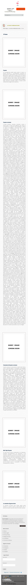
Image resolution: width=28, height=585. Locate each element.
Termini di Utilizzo (8, 540)
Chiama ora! (10, 10)
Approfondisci (22, 525)
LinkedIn (6, 551)
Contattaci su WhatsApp (10, 11)
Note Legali (6, 533)
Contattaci (6, 538)
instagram (19, 9)
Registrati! (6, 572)
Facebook (6, 546)
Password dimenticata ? (15, 572)
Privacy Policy (7, 534)
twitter (21, 9)
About (5, 531)
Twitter (5, 549)
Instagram (6, 548)
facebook (18, 9)
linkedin (23, 9)
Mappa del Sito (7, 536)
